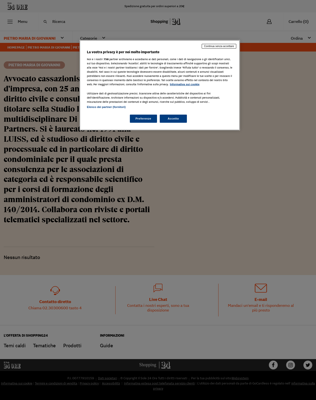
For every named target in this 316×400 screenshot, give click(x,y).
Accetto (173, 118)
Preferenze (143, 118)
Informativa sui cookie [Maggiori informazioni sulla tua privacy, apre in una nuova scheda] (184, 84)
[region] (159, 85)
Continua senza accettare (219, 46)
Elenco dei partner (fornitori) (106, 106)
